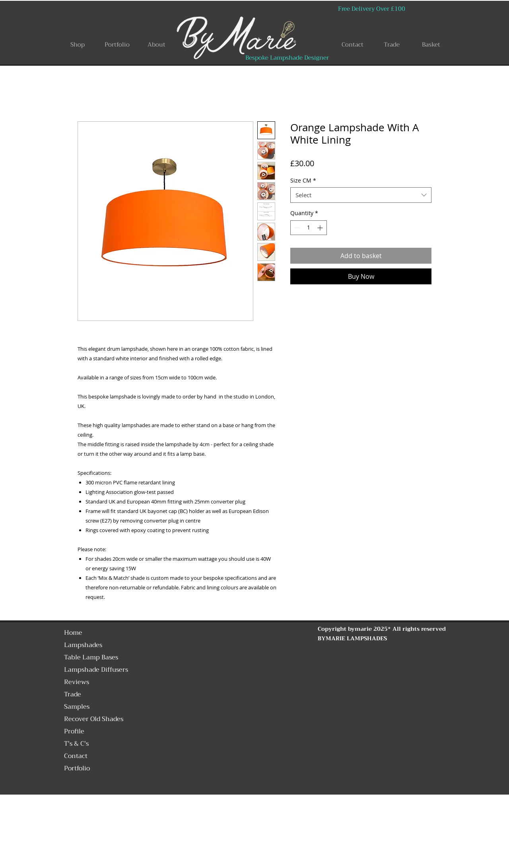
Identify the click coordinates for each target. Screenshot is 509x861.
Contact (75, 756)
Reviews (76, 682)
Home (73, 632)
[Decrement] (296, 228)
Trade (72, 694)
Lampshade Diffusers (96, 669)
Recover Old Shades (93, 719)
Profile (74, 731)
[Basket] (431, 45)
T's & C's (76, 743)
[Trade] (392, 45)
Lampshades (83, 645)
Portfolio (77, 768)
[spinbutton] (308, 228)
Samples (76, 706)
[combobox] (360, 195)
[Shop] (77, 45)
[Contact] (352, 45)
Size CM (303, 180)
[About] (156, 45)
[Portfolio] (117, 45)
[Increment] (321, 228)
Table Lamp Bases (91, 657)
